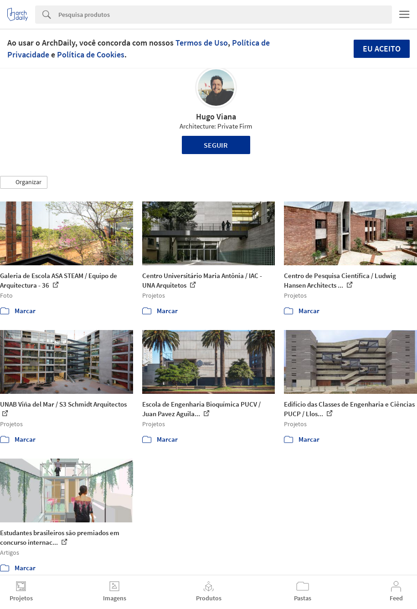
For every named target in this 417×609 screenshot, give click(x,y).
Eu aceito (382, 48)
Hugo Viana (216, 116)
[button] (23, 182)
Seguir (216, 145)
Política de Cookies (90, 54)
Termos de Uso (201, 42)
